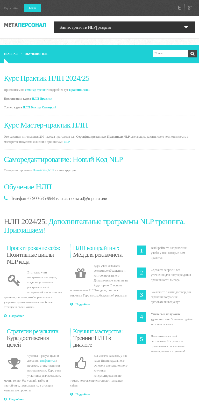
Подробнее (14, 316)
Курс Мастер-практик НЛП (46, 125)
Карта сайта (11, 8)
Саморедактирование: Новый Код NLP (63, 159)
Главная (11, 53)
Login (32, 7)
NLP (66, 142)
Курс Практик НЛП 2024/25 (46, 78)
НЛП (26, 107)
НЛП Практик (42, 98)
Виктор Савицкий (43, 107)
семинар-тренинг (36, 90)
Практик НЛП (79, 90)
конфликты (47, 360)
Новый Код (40, 170)
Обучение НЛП (36, 53)
